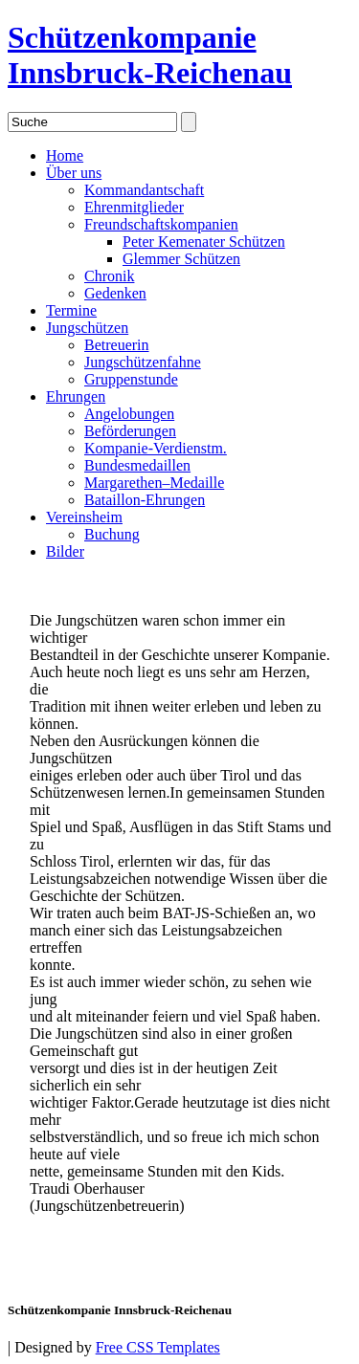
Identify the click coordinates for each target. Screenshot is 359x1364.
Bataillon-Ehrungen (144, 500)
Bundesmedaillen (137, 465)
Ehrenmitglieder (134, 207)
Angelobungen (129, 414)
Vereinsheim (84, 517)
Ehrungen (75, 396)
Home (64, 155)
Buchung (112, 534)
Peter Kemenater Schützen (204, 241)
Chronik (109, 276)
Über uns (73, 173)
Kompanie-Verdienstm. (155, 448)
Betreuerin (116, 345)
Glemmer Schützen (181, 259)
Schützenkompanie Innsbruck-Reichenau (150, 55)
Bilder (65, 551)
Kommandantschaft (144, 190)
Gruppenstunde (131, 379)
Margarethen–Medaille (154, 482)
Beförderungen (130, 431)
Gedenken (115, 293)
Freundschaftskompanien (161, 224)
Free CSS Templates (158, 1347)
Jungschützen (87, 327)
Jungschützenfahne (142, 362)
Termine (71, 310)
